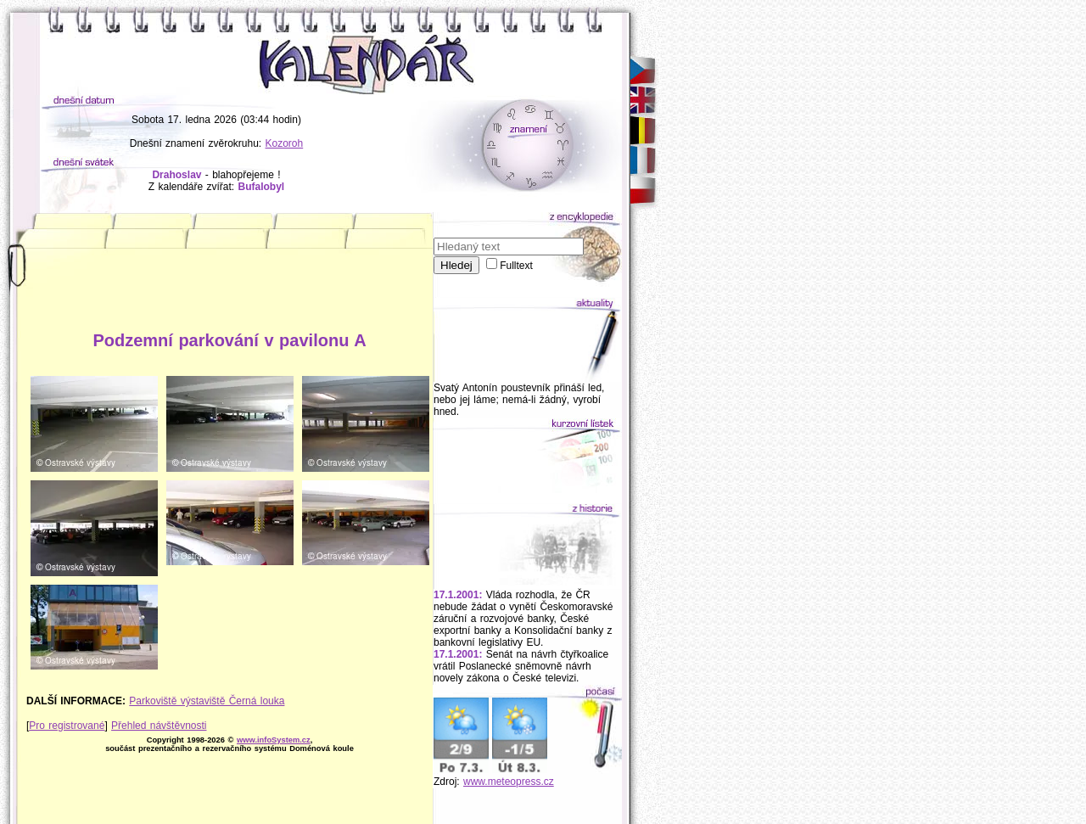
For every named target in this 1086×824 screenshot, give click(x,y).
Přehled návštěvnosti (158, 726)
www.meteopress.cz (508, 782)
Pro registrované (66, 726)
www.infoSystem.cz (274, 740)
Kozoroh (285, 143)
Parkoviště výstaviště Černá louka (206, 701)
